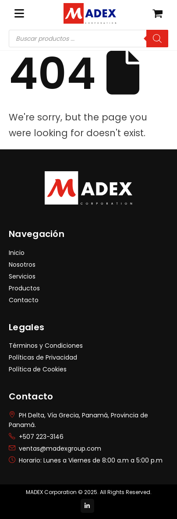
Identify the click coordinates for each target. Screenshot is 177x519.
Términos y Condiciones (46, 345)
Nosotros (22, 264)
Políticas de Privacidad (43, 357)
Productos (24, 288)
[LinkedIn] (88, 506)
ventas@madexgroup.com (60, 448)
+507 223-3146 (41, 436)
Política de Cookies (38, 369)
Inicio (17, 252)
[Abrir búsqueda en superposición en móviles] (88, 38)
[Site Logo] (90, 13)
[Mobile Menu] (19, 13)
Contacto (24, 300)
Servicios (22, 276)
